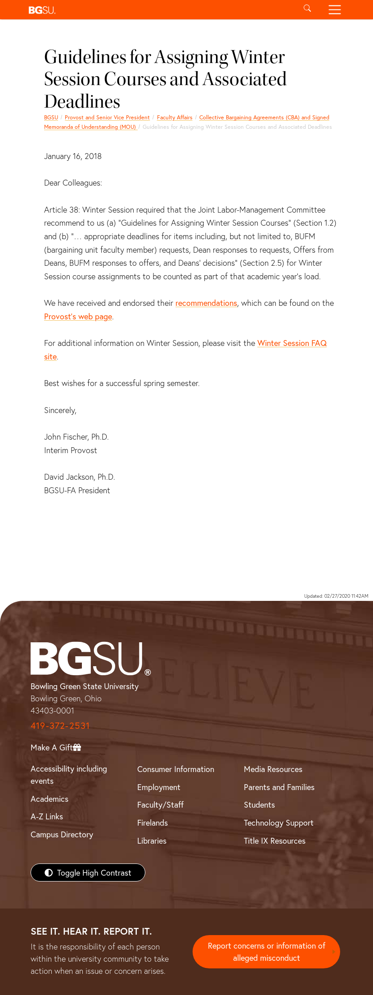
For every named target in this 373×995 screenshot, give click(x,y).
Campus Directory (62, 834)
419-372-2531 (60, 725)
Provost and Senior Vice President (107, 117)
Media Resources (273, 768)
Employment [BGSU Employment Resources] (158, 786)
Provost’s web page (78, 316)
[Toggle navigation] (335, 9)
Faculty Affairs (175, 117)
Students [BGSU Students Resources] (259, 804)
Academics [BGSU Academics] (49, 798)
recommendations (206, 302)
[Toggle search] (307, 9)
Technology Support (279, 822)
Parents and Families (279, 786)
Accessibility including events (69, 774)
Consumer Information (175, 768)
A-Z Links (47, 816)
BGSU (51, 117)
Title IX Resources (275, 840)
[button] (159, 9)
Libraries (151, 840)
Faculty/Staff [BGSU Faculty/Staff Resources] (160, 804)
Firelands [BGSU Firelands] (152, 822)
